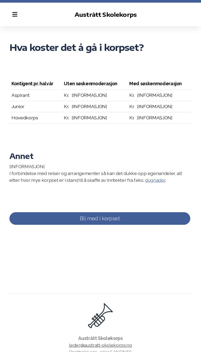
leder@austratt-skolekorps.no (100, 345)
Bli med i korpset (100, 218)
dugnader (155, 180)
